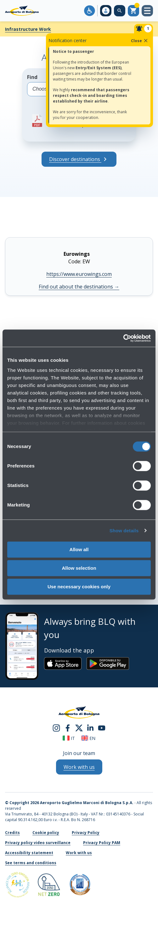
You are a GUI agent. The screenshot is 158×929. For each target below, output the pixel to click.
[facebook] (67, 727)
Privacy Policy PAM (101, 842)
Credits (12, 832)
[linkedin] (90, 727)
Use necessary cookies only (79, 586)
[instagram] (56, 727)
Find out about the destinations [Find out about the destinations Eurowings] (79, 286)
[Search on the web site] (119, 10)
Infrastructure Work (28, 29)
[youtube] (101, 727)
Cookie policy (45, 832)
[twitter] (79, 727)
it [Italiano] (69, 738)
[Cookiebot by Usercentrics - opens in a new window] (123, 338)
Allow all (79, 549)
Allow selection (79, 568)
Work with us (79, 852)
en (88, 738)
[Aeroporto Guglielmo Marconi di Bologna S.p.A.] (22, 11)
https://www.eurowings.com (79, 274)
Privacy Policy (85, 832)
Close (140, 40)
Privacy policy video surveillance (38, 842)
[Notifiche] (143, 28)
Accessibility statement (29, 852)
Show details (124, 530)
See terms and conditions (30, 862)
